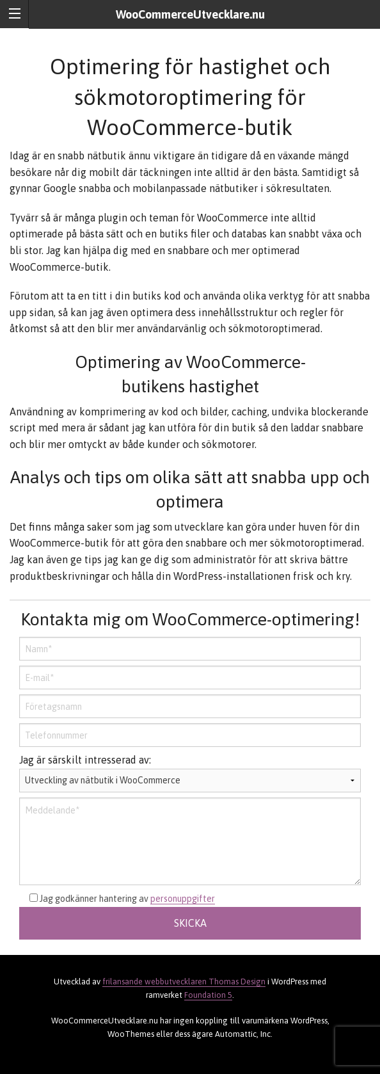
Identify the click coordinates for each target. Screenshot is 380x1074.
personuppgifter (182, 899)
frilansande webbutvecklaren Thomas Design (183, 981)
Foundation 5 (208, 995)
